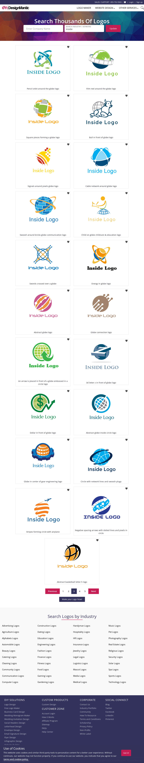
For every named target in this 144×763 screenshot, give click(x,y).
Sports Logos (115, 675)
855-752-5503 (116, 2)
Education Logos (45, 637)
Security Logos (116, 656)
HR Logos (77, 637)
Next (93, 590)
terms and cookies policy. (16, 759)
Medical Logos (80, 681)
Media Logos (79, 675)
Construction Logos (47, 625)
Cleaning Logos (9, 662)
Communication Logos (13, 675)
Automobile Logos (11, 643)
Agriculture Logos (10, 631)
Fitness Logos (44, 662)
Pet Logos (113, 631)
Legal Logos (79, 656)
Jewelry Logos (79, 650)
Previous (52, 590)
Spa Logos (113, 669)
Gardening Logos (46, 681)
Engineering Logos (46, 643)
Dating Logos (44, 631)
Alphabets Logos (10, 637)
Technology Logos (117, 681)
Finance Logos (44, 656)
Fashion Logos (44, 650)
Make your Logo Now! (72, 598)
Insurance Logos (81, 643)
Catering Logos (9, 656)
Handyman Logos (81, 625)
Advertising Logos (10, 625)
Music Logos (115, 625)
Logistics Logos (80, 662)
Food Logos (43, 669)
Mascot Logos (79, 669)
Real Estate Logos (117, 643)
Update (113, 28)
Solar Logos (114, 662)
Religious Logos (116, 650)
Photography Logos (118, 637)
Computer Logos (10, 681)
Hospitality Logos (81, 631)
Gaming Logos (44, 675)
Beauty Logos (8, 650)
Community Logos (11, 669)
